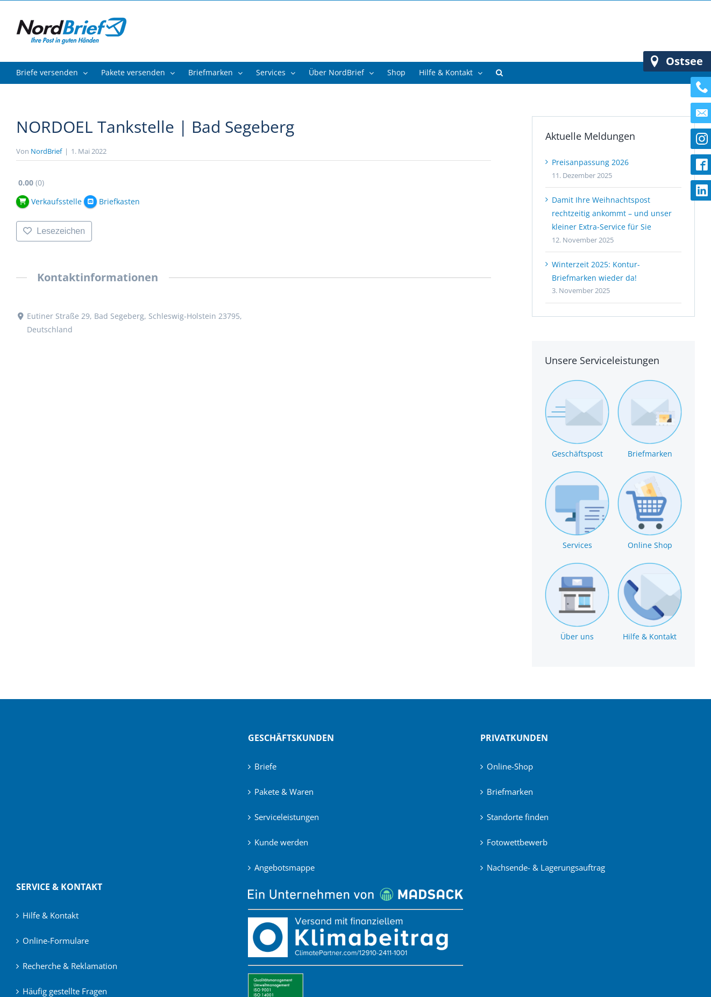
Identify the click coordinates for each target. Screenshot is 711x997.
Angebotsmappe (284, 867)
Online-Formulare (56, 940)
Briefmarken (510, 791)
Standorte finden (518, 816)
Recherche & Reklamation (70, 965)
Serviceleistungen (286, 816)
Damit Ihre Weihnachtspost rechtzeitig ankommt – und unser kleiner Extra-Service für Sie (612, 213)
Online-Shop (510, 766)
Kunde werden (281, 842)
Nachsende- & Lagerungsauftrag (546, 867)
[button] (499, 72)
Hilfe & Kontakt (51, 915)
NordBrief (46, 151)
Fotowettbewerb (517, 842)
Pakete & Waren (284, 791)
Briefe (265, 766)
